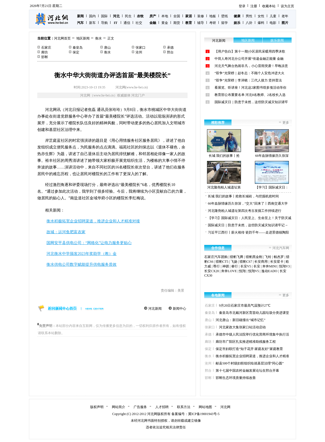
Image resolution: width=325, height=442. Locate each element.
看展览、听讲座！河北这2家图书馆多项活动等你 (250, 88)
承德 (170, 47)
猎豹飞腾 (236, 257)
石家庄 (46, 47)
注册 (253, 6)
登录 (242, 6)
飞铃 (268, 257)
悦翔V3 (284, 266)
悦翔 (242, 271)
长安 (256, 266)
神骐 (225, 266)
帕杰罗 (279, 257)
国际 (104, 16)
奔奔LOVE (229, 271)
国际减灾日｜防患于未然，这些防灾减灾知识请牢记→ (248, 225)
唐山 (107, 47)
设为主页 (287, 6)
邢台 (170, 52)
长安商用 (261, 262)
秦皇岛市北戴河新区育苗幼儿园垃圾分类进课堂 (254, 313)
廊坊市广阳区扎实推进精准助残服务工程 (246, 342)
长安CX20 (211, 271)
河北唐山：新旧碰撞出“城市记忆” (240, 320)
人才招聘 (162, 407)
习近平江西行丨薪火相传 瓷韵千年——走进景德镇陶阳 (248, 232)
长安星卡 (277, 262)
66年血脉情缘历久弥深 (272, 143)
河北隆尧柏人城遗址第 (224, 175)
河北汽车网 (280, 248)
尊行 (216, 266)
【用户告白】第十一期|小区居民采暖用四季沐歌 (250, 51)
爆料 (261, 23)
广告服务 (140, 407)
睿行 (234, 266)
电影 (273, 23)
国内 (92, 16)
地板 (212, 16)
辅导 (200, 23)
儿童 (273, 16)
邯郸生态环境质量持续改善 (236, 378)
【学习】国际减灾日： (272, 175)
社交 (139, 23)
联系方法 (183, 407)
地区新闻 (83, 38)
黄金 (164, 23)
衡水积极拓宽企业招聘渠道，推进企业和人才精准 (252, 356)
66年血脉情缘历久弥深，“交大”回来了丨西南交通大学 (248, 203)
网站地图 (205, 407)
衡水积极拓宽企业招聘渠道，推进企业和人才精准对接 (93, 221)
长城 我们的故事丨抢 (224, 143)
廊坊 (44, 52)
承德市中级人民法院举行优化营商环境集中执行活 (252, 334)
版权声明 (97, 407)
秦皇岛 (78, 47)
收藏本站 (268, 6)
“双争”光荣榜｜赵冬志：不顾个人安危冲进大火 (249, 73)
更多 (285, 123)
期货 (176, 23)
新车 (92, 23)
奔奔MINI (269, 266)
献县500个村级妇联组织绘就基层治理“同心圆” (250, 363)
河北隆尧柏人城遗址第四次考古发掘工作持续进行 (244, 211)
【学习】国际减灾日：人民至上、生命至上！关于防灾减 (249, 218)
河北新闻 (155, 309)
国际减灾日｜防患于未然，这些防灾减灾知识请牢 (251, 102)
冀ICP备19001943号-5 (204, 414)
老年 (285, 16)
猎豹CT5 (222, 262)
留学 (224, 23)
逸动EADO (269, 271)
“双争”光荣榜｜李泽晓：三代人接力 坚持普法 (248, 80)
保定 (76, 52)
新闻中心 (179, 309)
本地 (164, 16)
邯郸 (44, 57)
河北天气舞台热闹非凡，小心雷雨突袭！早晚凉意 (251, 66)
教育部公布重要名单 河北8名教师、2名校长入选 (250, 95)
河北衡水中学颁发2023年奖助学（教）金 (81, 254)
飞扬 (234, 262)
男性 (249, 16)
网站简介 (118, 407)
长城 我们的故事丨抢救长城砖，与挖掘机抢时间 (243, 196)
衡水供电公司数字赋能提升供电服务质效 (81, 264)
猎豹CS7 (246, 262)
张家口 (141, 47)
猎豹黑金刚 (254, 257)
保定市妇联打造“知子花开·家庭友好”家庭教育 (249, 349)
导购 (104, 23)
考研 (212, 23)
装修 (200, 16)
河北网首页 (62, 38)
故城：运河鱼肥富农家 (65, 232)
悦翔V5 (253, 271)
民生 (128, 16)
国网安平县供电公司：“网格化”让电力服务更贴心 (89, 243)
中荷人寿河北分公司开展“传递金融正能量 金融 (249, 59)
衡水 (98, 38)
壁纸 (224, 16)
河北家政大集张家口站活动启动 (242, 327)
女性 (261, 16)
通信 (127, 23)
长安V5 (245, 266)
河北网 (225, 407)
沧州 (139, 52)
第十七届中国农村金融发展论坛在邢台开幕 (247, 371)
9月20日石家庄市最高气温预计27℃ (244, 305)
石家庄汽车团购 (216, 257)
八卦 (249, 23)
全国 (176, 16)
